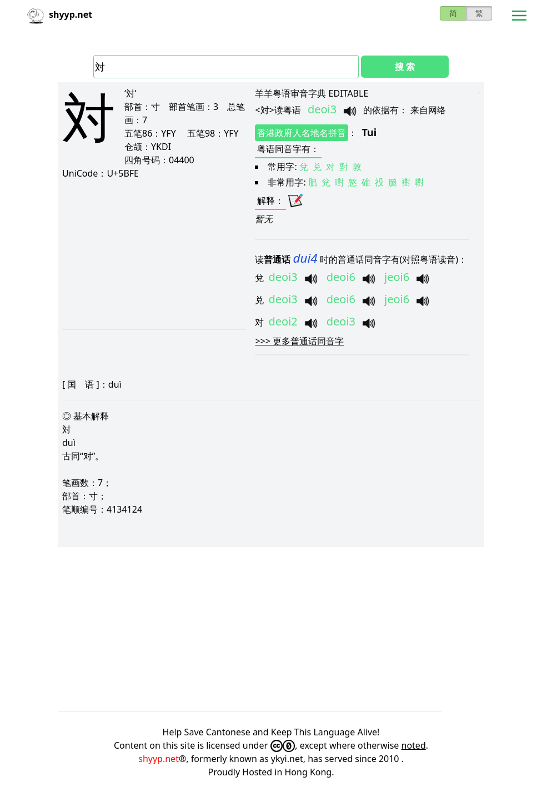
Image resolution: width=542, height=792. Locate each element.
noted (414, 745)
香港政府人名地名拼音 (301, 133)
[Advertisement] (153, 253)
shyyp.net (158, 759)
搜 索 (405, 67)
